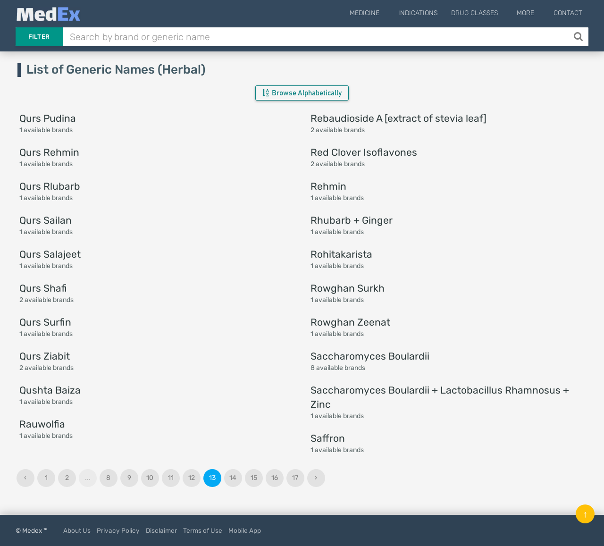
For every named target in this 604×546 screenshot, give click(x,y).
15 (254, 478)
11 (171, 478)
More (531, 13)
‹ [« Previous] (25, 478)
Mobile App (244, 530)
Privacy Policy (118, 530)
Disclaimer (161, 530)
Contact (568, 13)
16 (274, 478)
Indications (428, 13)
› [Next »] (316, 478)
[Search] (579, 36)
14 (232, 478)
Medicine (380, 13)
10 (149, 478)
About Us (77, 530)
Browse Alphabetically (302, 93)
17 (295, 478)
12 (191, 478)
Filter (39, 36)
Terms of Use (202, 530)
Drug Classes (485, 13)
